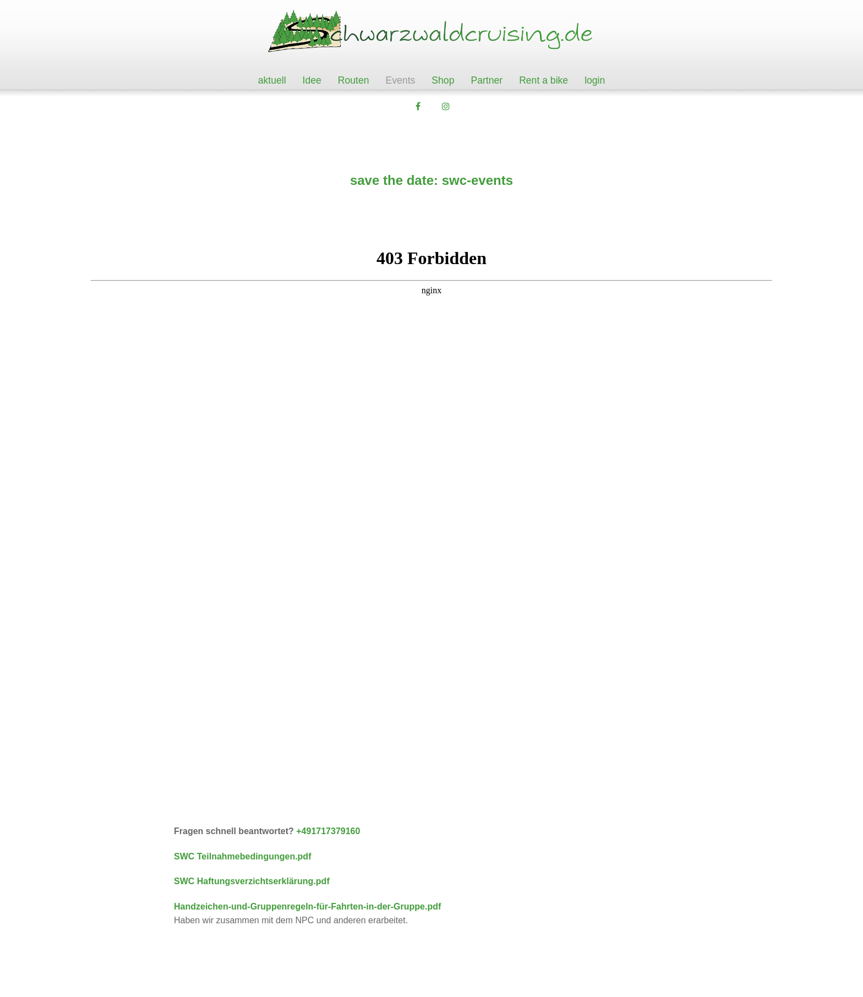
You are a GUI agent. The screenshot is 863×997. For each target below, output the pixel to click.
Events (401, 80)
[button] (418, 107)
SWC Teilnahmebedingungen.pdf (242, 856)
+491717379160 (327, 831)
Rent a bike (543, 80)
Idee (312, 80)
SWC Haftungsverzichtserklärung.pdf (252, 881)
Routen (353, 80)
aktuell (272, 80)
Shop (443, 80)
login (595, 80)
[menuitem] (272, 80)
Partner (486, 80)
